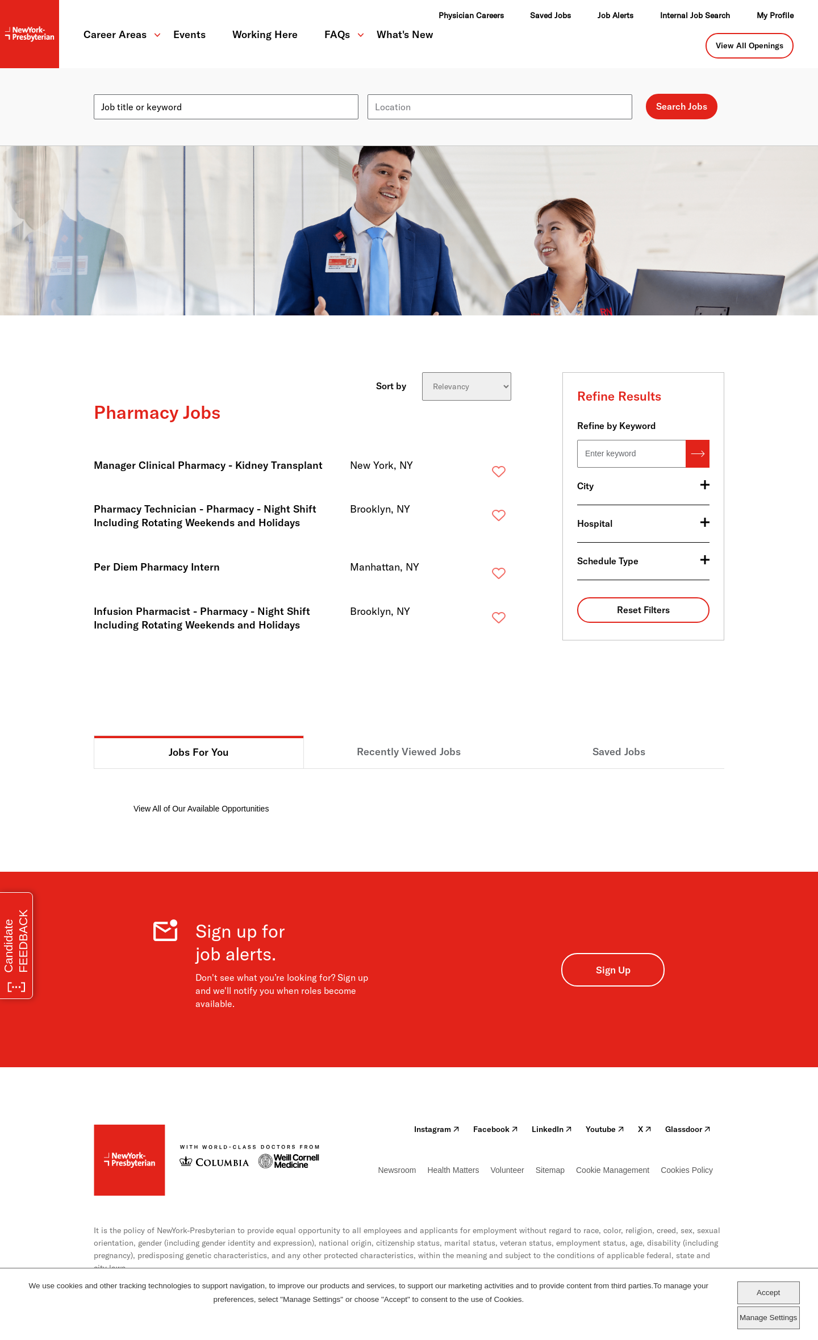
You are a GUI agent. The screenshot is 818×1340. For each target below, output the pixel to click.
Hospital (594, 523)
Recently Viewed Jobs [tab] (409, 751)
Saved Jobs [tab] (618, 751)
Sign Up (613, 970)
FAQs (337, 34)
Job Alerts (615, 15)
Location (385, 89)
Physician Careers (471, 15)
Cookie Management (612, 1170)
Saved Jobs (550, 15)
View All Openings (749, 45)
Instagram (437, 1129)
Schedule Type (607, 561)
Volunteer (507, 1170)
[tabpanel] (409, 792)
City (585, 486)
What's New (405, 34)
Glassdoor (688, 1129)
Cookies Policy (687, 1170)
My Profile (775, 15)
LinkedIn (552, 1129)
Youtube (605, 1129)
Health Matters (453, 1170)
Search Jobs (681, 106)
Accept (768, 1292)
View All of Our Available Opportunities (201, 808)
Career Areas (115, 34)
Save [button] (480, 474)
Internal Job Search (695, 15)
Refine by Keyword (616, 425)
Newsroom (397, 1170)
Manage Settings (768, 1317)
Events (189, 34)
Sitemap (550, 1170)
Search (698, 454)
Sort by (391, 385)
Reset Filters (643, 609)
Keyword (112, 89)
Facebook (495, 1129)
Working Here (265, 34)
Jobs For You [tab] (199, 752)
